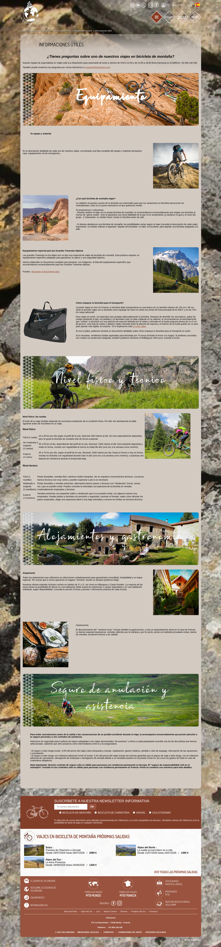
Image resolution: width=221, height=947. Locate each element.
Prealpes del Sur (138, 911)
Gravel (139, 812)
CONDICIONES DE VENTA (130, 932)
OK (92, 806)
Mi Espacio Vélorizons (176, 5)
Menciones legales (88, 932)
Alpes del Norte (70, 911)
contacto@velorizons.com (97, 67)
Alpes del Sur (86, 911)
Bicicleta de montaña (75, 812)
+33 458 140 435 (115, 927)
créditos (109, 932)
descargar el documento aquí (45, 271)
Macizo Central (110, 911)
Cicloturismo (160, 812)
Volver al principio (193, 940)
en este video (139, 326)
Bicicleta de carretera (112, 812)
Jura (98, 911)
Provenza (153, 911)
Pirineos (123, 911)
